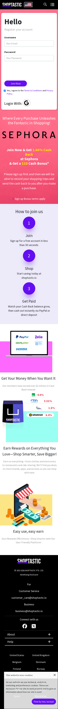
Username (10, 37)
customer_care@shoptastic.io (29, 597)
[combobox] (28, 4)
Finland (17, 668)
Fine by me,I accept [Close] (44, 701)
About (29, 634)
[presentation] (27, 69)
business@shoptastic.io (29, 611)
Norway (41, 668)
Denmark (41, 662)
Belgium (16, 662)
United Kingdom (40, 655)
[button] (45, 4)
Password (9, 52)
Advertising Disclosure (29, 574)
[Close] (54, 674)
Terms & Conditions (33, 90)
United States (17, 655)
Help (29, 642)
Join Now (16, 83)
